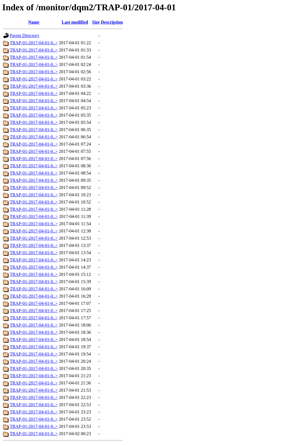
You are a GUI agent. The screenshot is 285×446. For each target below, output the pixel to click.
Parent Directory (24, 35)
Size (96, 22)
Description (112, 22)
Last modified (75, 22)
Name (33, 22)
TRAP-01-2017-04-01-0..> (34, 42)
